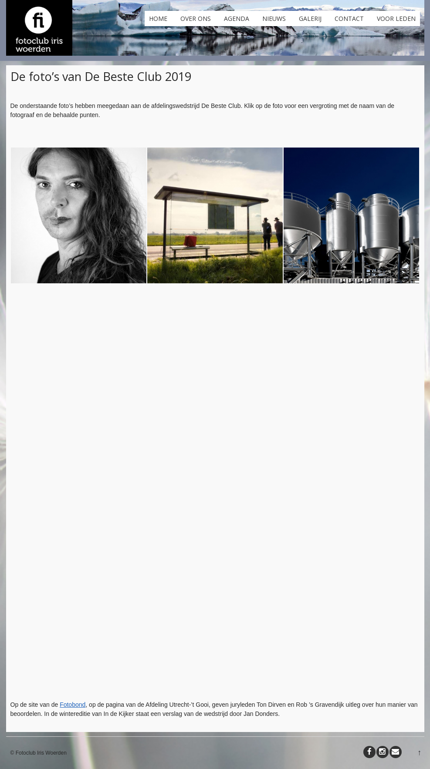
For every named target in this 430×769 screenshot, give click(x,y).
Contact (349, 18)
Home (158, 18)
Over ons (195, 18)
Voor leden (396, 18)
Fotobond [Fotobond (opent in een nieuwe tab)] (72, 704)
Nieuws (274, 18)
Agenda (236, 18)
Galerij (310, 18)
